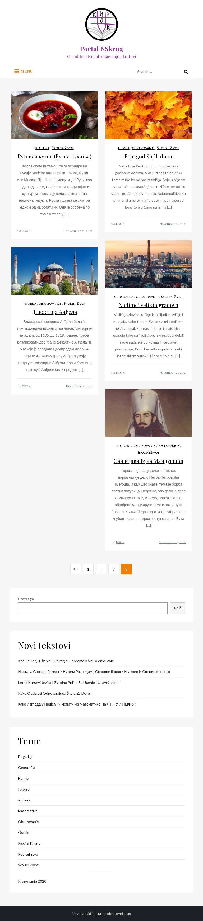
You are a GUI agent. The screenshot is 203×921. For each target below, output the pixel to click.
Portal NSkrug (101, 48)
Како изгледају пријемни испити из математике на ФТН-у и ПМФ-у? (77, 704)
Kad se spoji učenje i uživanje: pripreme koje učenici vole (66, 661)
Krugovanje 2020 (32, 881)
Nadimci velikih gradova (148, 304)
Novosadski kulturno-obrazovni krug (101, 913)
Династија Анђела (54, 311)
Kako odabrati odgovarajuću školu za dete (54, 693)
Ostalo (23, 832)
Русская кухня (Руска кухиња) (54, 156)
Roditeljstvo (28, 854)
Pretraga (26, 598)
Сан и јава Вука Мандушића (148, 460)
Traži (177, 608)
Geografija (123, 297)
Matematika (28, 811)
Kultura (42, 148)
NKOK (26, 230)
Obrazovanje (143, 148)
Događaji (25, 756)
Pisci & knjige (168, 446)
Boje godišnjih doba (148, 156)
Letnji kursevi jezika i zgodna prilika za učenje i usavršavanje (68, 682)
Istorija (30, 304)
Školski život (63, 148)
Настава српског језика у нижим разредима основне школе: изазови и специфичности (94, 671)
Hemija (124, 148)
